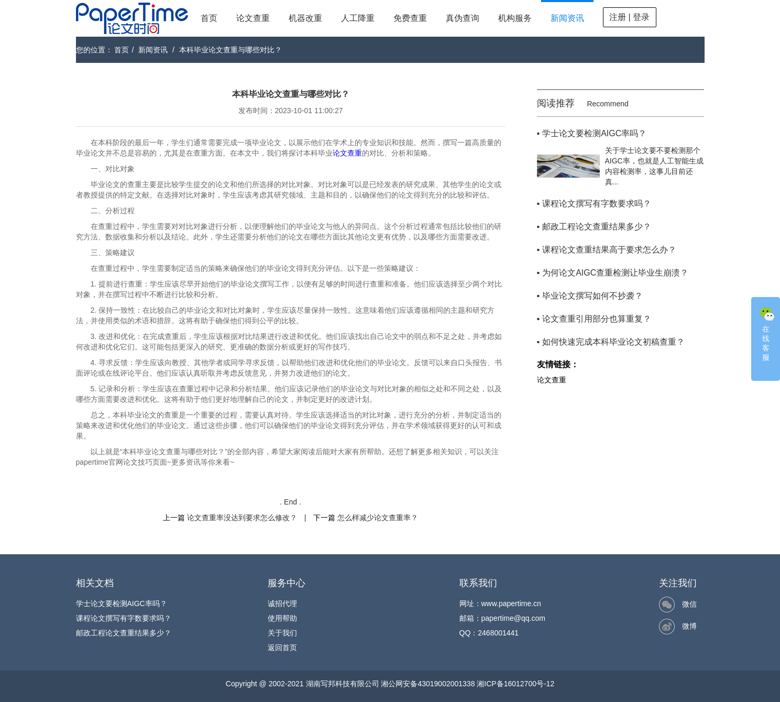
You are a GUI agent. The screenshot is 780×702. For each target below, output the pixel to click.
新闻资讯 (567, 18)
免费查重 (410, 18)
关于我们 (282, 633)
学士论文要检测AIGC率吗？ (121, 603)
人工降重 (358, 18)
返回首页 (282, 647)
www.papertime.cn (511, 603)
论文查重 (253, 18)
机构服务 (515, 18)
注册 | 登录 (629, 17)
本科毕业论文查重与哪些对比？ (230, 50)
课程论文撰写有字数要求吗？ (123, 618)
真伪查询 (462, 18)
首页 (209, 18)
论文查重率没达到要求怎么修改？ (242, 517)
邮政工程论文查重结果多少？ (123, 633)
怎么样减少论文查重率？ (377, 517)
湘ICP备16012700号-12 (515, 683)
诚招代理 (282, 603)
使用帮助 (282, 618)
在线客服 (767, 333)
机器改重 (305, 18)
